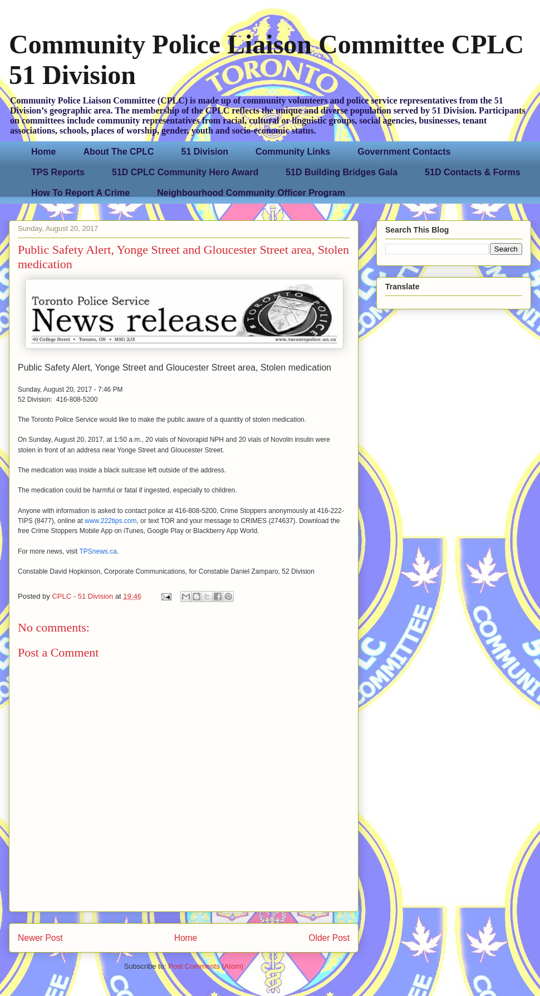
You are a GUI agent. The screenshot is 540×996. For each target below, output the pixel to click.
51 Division (204, 151)
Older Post (329, 938)
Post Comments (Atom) (205, 966)
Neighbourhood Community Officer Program (251, 193)
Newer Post (40, 938)
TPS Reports (58, 172)
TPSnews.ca (97, 551)
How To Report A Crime (80, 193)
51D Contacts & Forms (473, 172)
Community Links (293, 151)
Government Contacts (403, 151)
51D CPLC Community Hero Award (185, 172)
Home (43, 151)
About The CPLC (118, 151)
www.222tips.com (110, 521)
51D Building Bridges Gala (341, 172)
